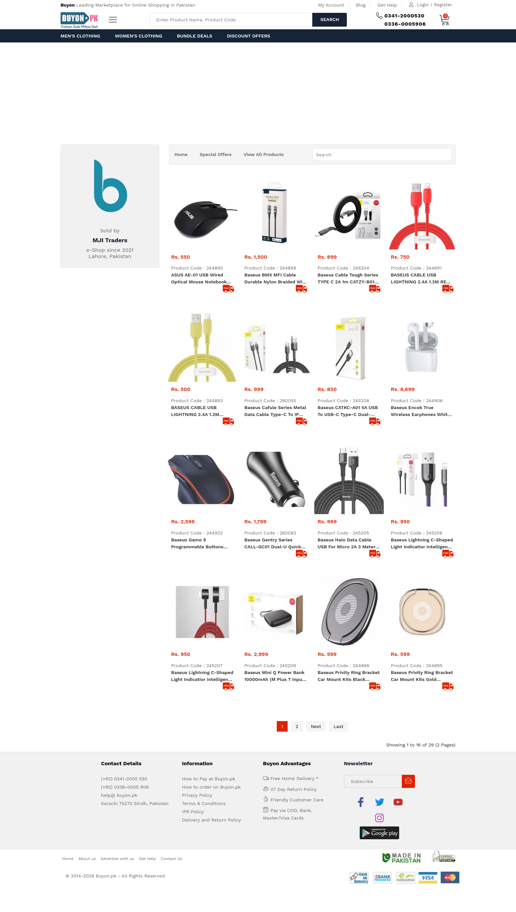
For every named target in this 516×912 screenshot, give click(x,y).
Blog (361, 5)
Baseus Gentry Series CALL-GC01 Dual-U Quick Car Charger (273, 405)
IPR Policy (193, 604)
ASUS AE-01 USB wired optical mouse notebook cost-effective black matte (201, 278)
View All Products (264, 154)
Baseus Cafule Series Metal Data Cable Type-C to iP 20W (275, 342)
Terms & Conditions (204, 595)
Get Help (387, 5)
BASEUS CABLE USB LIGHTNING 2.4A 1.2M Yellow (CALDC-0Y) (195, 342)
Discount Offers (248, 36)
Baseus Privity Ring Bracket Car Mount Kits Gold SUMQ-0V (422, 468)
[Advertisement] (258, 92)
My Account (331, 5)
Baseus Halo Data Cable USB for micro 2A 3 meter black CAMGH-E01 (346, 405)
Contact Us (171, 635)
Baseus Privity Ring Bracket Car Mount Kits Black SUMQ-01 (349, 468)
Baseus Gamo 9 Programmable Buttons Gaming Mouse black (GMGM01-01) (197, 405)
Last (339, 518)
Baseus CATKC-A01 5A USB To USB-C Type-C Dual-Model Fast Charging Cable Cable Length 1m (348, 342)
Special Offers (216, 154)
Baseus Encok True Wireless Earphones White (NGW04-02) (421, 342)
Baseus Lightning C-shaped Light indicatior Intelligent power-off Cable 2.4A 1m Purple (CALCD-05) (422, 405)
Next (316, 518)
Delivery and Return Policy (211, 612)
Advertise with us (117, 635)
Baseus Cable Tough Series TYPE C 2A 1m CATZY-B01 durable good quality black (349, 278)
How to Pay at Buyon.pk (208, 571)
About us (87, 635)
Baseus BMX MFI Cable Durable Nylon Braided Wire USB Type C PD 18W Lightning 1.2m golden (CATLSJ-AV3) (276, 278)
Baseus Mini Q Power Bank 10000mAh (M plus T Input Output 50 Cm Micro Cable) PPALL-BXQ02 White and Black (275, 468)
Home (181, 154)
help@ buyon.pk (119, 587)
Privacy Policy (197, 587)
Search (329, 19)
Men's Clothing (80, 36)
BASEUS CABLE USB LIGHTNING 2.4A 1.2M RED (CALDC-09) (420, 278)
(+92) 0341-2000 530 (124, 571)
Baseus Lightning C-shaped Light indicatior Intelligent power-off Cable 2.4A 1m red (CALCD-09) (202, 468)
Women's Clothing (138, 36)
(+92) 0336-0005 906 (125, 579)
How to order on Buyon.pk (211, 579)
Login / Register (434, 4)
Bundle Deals (194, 36)
